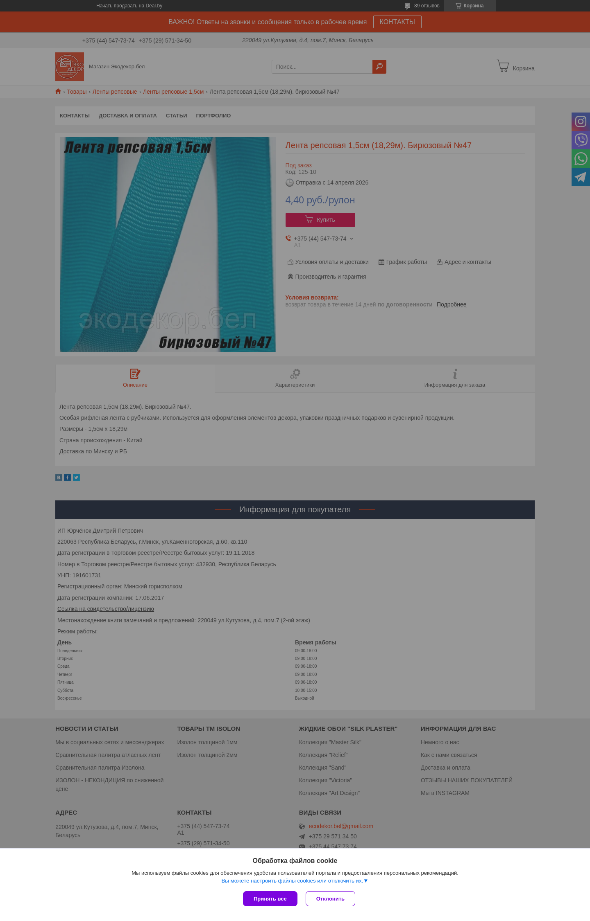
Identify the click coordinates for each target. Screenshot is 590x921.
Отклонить (330, 899)
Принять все (270, 899)
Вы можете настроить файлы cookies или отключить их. (292, 881)
